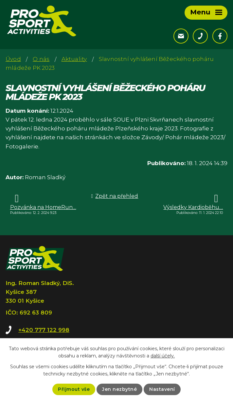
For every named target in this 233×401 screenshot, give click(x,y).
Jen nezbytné (119, 389)
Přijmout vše (74, 389)
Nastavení (162, 389)
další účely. (163, 356)
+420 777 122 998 (43, 330)
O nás (41, 59)
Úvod (13, 59)
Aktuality (74, 59)
